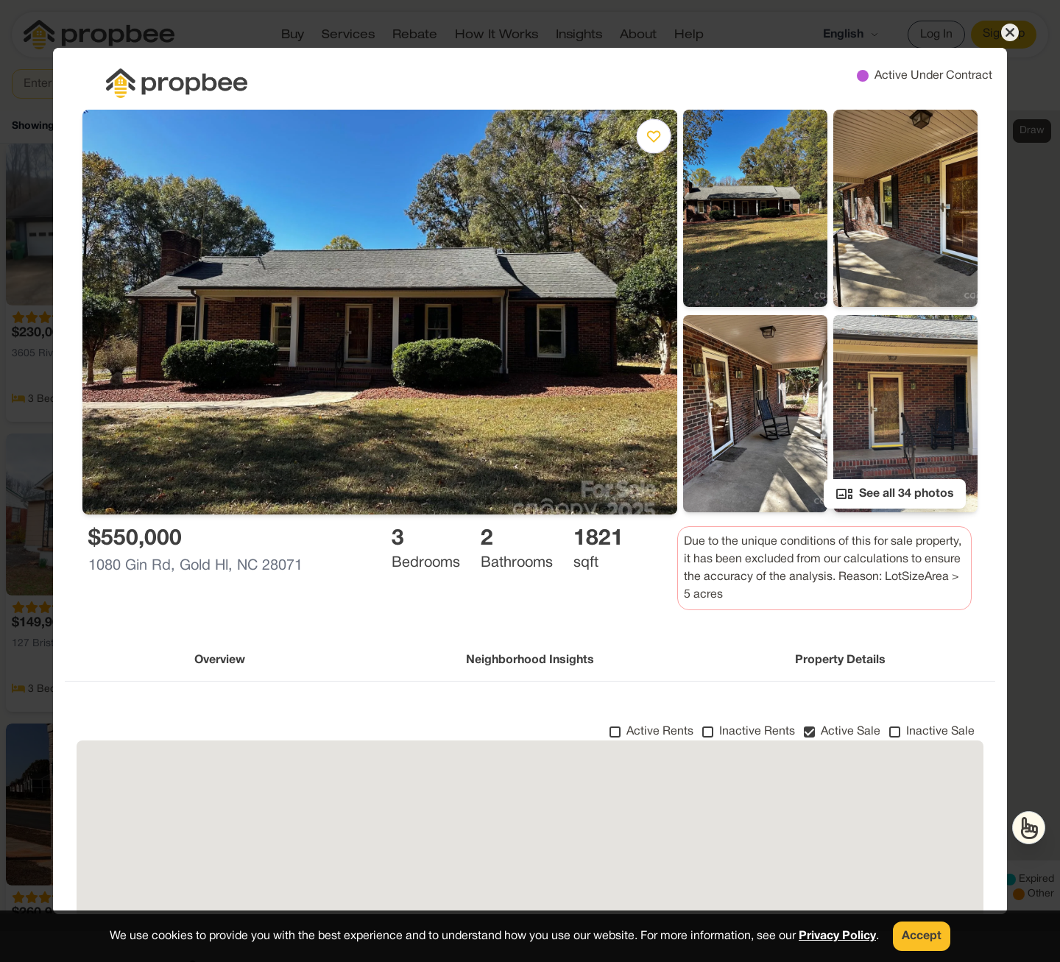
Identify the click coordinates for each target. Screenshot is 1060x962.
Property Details (840, 660)
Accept (921, 936)
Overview (219, 660)
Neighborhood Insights (530, 660)
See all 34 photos (894, 494)
